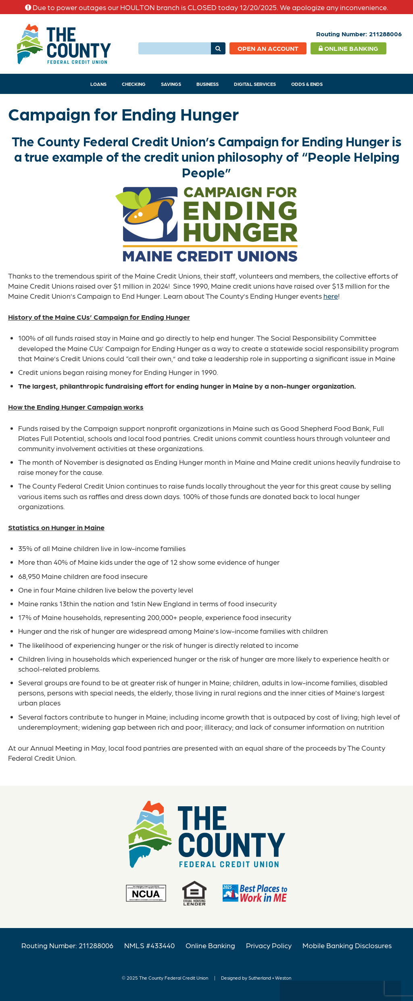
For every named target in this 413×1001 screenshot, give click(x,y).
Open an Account (268, 48)
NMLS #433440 (149, 945)
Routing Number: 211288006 (67, 945)
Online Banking (348, 48)
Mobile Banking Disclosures (347, 945)
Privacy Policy (269, 945)
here (330, 295)
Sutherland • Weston (269, 977)
